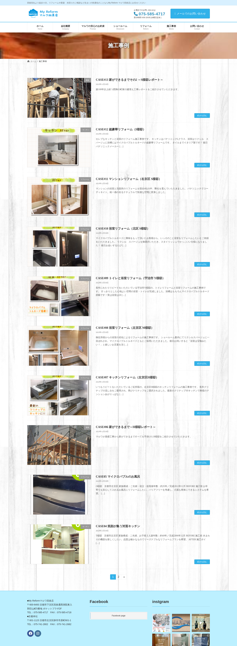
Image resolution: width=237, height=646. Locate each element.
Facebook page (118, 616)
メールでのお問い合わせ (190, 13)
